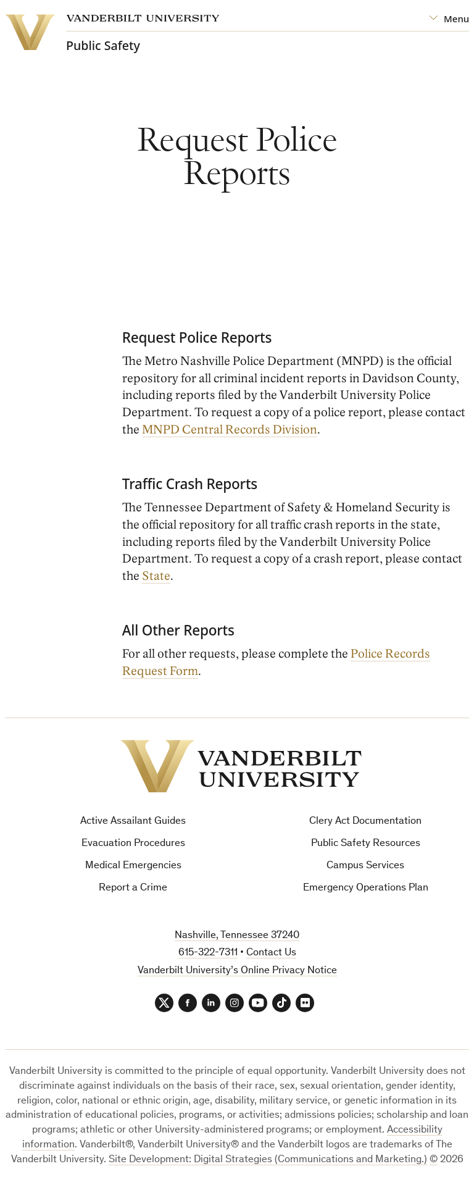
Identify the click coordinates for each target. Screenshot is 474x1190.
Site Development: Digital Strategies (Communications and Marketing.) (268, 1160)
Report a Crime (133, 888)
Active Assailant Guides (133, 821)
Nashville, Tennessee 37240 (237, 936)
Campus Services (365, 866)
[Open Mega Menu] (449, 18)
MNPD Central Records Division (229, 429)
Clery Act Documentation (365, 821)
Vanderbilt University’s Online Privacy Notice (237, 971)
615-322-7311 (208, 953)
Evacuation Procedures (133, 844)
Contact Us (271, 953)
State (156, 576)
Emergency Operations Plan (365, 888)
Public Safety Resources (365, 844)
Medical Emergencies (133, 866)
